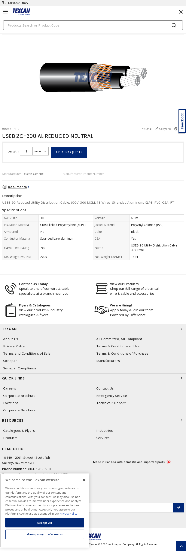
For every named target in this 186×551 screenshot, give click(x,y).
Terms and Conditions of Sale (27, 353)
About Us (10, 339)
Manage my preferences (45, 534)
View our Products (124, 284)
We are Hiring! (121, 305)
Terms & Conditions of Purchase (122, 353)
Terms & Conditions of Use (118, 346)
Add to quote (69, 152)
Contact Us (105, 388)
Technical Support (111, 403)
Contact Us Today (33, 284)
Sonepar (10, 361)
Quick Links (93, 378)
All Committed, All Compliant (119, 339)
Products (10, 438)
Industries (104, 431)
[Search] (93, 25)
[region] (44, 510)
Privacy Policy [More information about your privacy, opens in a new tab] (68, 513)
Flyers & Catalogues (35, 305)
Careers (9, 388)
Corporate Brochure (19, 396)
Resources (93, 420)
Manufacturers (108, 361)
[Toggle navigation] (5, 11)
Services (103, 438)
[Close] (84, 480)
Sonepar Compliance (20, 368)
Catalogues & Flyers (19, 431)
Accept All (44, 523)
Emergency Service (111, 396)
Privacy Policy (14, 346)
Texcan (93, 328)
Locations (10, 403)
